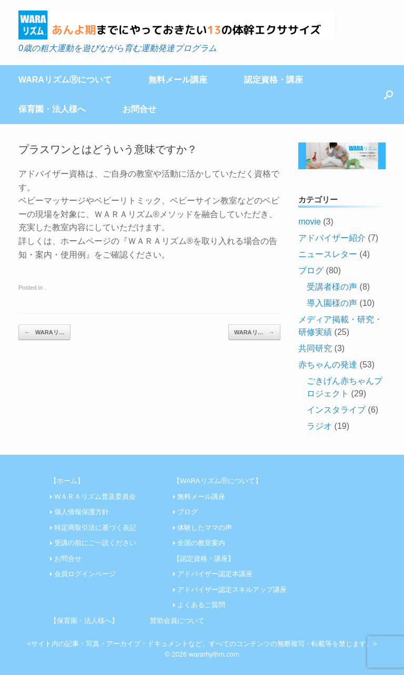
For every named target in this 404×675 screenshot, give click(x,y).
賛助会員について (177, 621)
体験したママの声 (204, 527)
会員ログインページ (85, 574)
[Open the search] (388, 94)
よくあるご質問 (201, 605)
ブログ (311, 270)
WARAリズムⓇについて (65, 79)
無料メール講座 (177, 79)
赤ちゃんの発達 (327, 364)
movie (309, 221)
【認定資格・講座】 (204, 558)
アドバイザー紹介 (332, 237)
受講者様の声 (332, 286)
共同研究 (315, 348)
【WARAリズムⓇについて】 (217, 481)
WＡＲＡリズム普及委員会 (95, 496)
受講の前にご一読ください (95, 543)
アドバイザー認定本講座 (214, 574)
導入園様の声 (332, 303)
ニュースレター (327, 254)
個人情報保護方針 (81, 512)
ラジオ (319, 426)
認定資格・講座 (273, 79)
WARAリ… (44, 332)
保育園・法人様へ (52, 109)
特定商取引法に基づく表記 (95, 527)
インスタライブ (336, 409)
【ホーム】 (67, 481)
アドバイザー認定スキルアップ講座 (232, 590)
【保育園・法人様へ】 (84, 621)
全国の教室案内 (201, 543)
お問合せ (139, 109)
